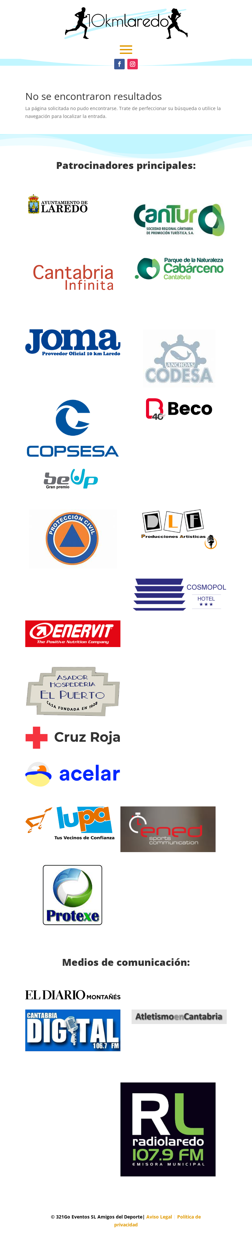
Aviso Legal (159, 1217)
